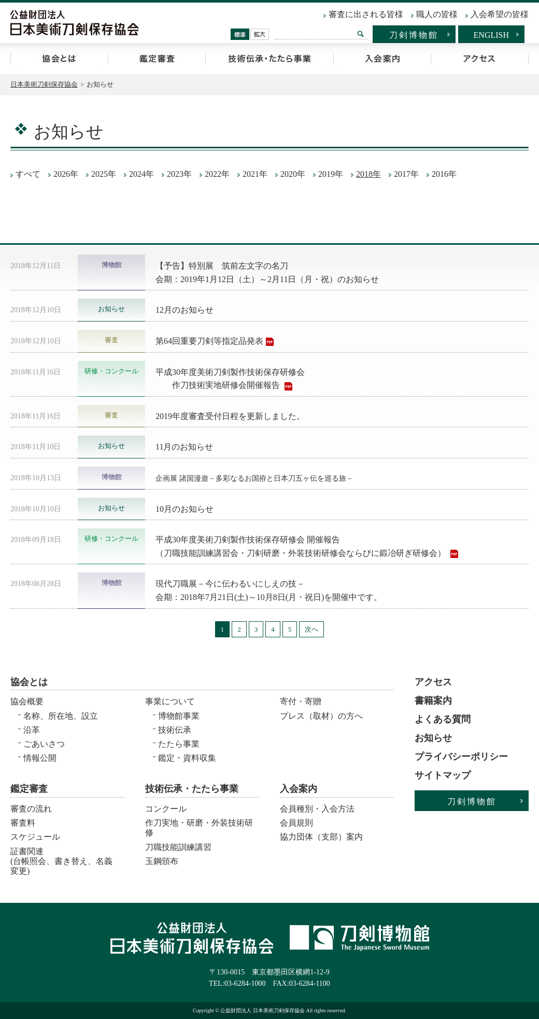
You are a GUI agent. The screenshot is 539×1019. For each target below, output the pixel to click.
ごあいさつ (44, 743)
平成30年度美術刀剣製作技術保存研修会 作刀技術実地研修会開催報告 (230, 379)
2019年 (330, 174)
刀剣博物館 (413, 35)
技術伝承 (174, 729)
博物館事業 (179, 715)
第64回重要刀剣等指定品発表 (209, 341)
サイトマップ (443, 775)
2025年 (103, 174)
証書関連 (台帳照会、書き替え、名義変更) (61, 858)
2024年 (141, 174)
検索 (360, 33)
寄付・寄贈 (300, 701)
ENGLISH (491, 35)
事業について (170, 701)
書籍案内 (433, 700)
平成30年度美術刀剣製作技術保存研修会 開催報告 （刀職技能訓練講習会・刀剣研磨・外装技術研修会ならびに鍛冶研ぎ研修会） (301, 546)
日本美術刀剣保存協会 (44, 84)
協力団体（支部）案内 (321, 836)
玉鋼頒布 (161, 861)
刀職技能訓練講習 (178, 847)
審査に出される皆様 (366, 14)
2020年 (292, 174)
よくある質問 (443, 719)
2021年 (255, 174)
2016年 (444, 174)
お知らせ (433, 738)
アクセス (480, 58)
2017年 (406, 174)
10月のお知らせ (184, 509)
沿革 (31, 729)
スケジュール (35, 836)
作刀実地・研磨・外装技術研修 (199, 827)
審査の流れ (31, 808)
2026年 (65, 174)
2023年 (179, 174)
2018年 (368, 174)
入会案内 (382, 58)
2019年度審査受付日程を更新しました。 (230, 416)
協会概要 (27, 701)
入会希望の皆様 (500, 14)
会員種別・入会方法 (317, 808)
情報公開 (39, 757)
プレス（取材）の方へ (321, 715)
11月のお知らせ (184, 446)
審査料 (22, 822)
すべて (28, 174)
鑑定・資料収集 (187, 757)
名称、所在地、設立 (60, 715)
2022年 (217, 174)
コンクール (166, 808)
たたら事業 (179, 743)
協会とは (59, 58)
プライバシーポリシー (461, 756)
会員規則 (296, 822)
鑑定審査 (156, 58)
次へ (311, 629)
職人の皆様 (437, 14)
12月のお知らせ (184, 309)
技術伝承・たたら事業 (269, 58)
